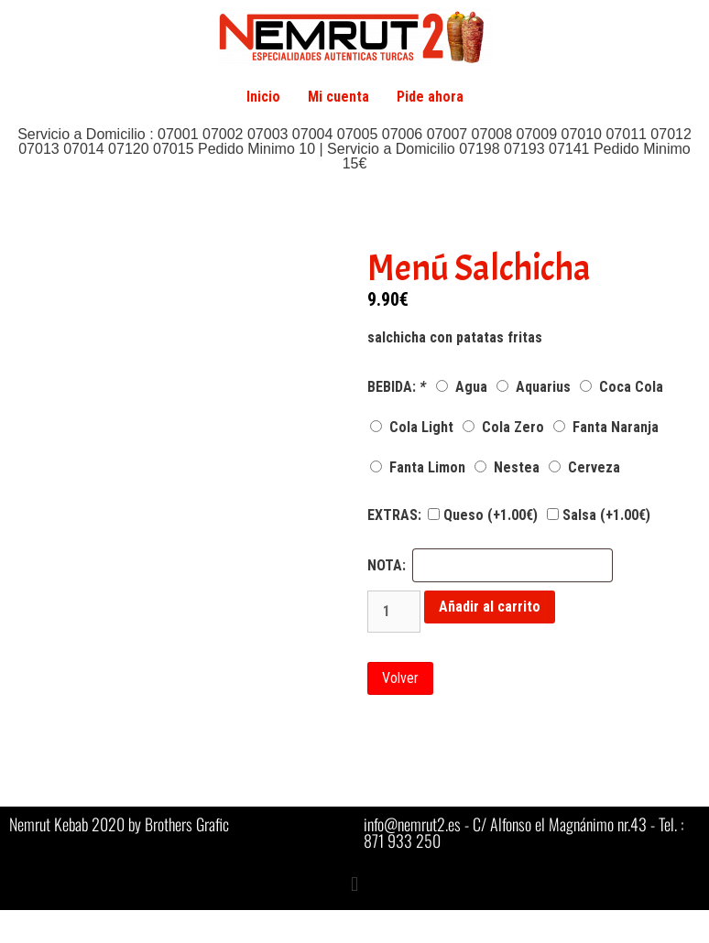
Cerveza (584, 467)
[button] (354, 884)
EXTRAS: (394, 515)
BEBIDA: (398, 387)
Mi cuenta (338, 96)
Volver (400, 678)
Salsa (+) (598, 515)
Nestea (507, 467)
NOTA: (386, 565)
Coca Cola (621, 387)
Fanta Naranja (606, 427)
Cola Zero (503, 427)
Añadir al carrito (489, 606)
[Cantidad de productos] (393, 612)
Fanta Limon (417, 467)
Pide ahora (430, 96)
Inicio (263, 96)
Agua (461, 387)
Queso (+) (483, 515)
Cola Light (411, 427)
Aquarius (533, 387)
